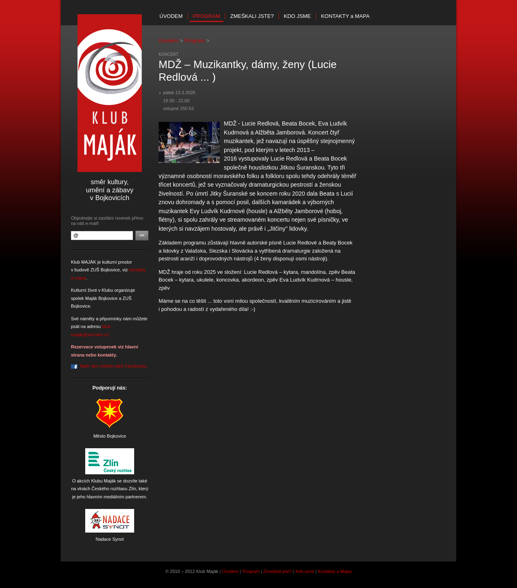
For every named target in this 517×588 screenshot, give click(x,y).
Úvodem (171, 16)
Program (206, 16)
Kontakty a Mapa (335, 571)
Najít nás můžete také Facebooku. (114, 365)
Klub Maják (109, 93)
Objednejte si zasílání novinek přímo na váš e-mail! (107, 221)
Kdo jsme (297, 16)
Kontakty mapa (345, 16)
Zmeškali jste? (252, 16)
